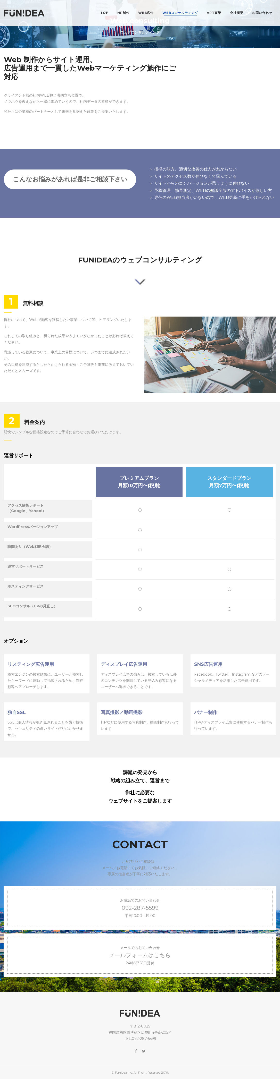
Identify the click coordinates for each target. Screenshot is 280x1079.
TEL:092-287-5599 (140, 1038)
